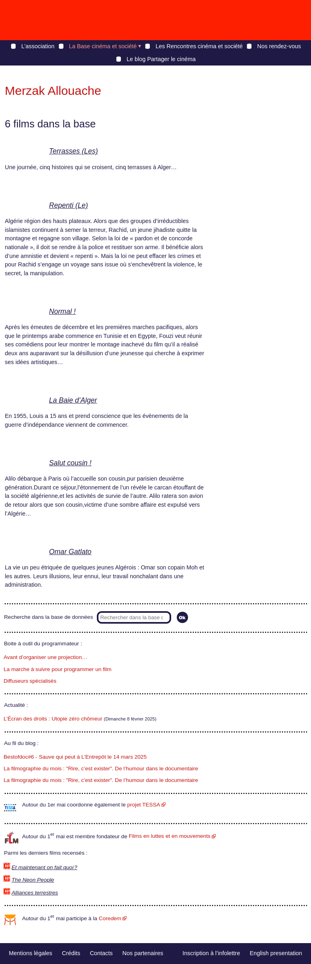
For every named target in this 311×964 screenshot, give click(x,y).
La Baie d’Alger (73, 400)
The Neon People (33, 880)
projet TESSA (143, 805)
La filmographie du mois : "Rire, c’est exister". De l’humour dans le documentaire (101, 768)
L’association (37, 46)
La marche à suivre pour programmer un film (57, 669)
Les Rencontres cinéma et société (199, 46)
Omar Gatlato (70, 552)
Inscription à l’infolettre (211, 953)
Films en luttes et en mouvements (170, 836)
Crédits (71, 953)
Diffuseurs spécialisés (30, 681)
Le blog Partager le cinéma (161, 59)
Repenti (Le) (68, 205)
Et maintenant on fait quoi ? (45, 867)
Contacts (101, 953)
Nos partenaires (143, 953)
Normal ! (62, 311)
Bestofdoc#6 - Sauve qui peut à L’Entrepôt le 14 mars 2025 (75, 757)
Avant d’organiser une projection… (45, 657)
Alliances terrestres (35, 893)
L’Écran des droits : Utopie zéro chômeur (53, 719)
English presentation (276, 953)
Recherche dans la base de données (48, 617)
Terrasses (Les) (73, 151)
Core (110, 918)
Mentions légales (30, 953)
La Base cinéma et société (103, 46)
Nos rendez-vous (279, 46)
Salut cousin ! (70, 463)
